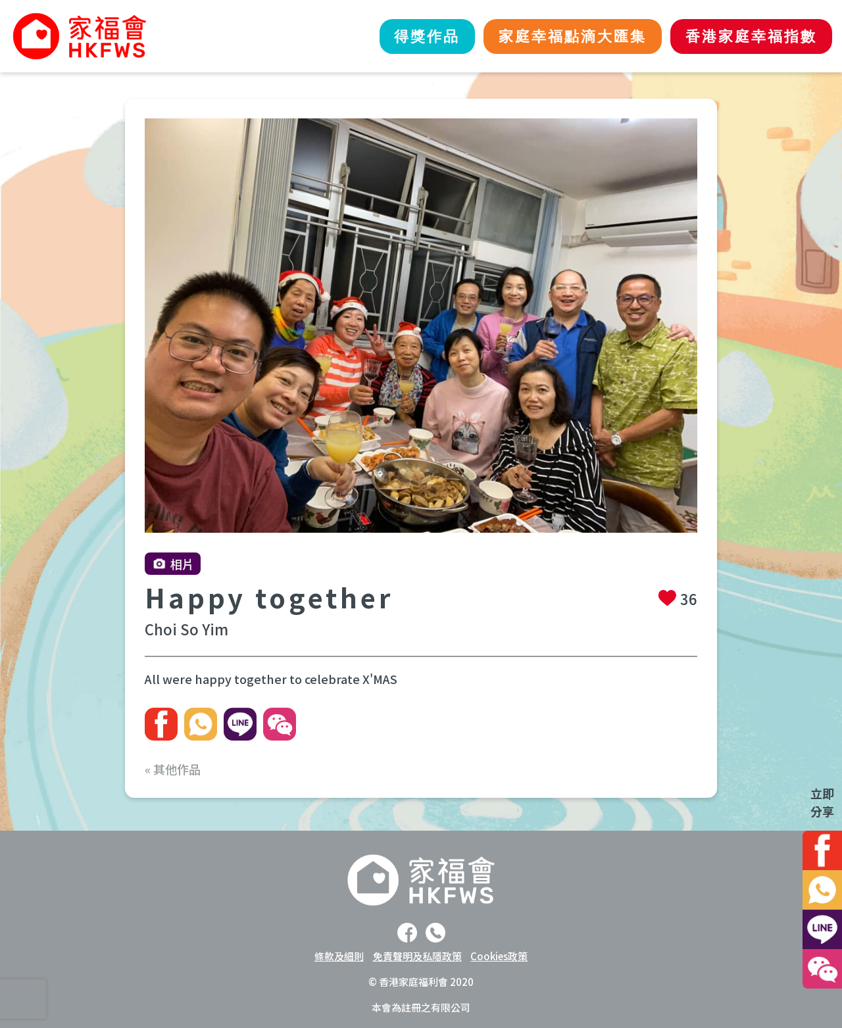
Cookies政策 (499, 956)
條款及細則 (339, 956)
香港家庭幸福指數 (746, 36)
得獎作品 (401, 36)
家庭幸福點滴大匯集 (557, 36)
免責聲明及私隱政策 (417, 956)
